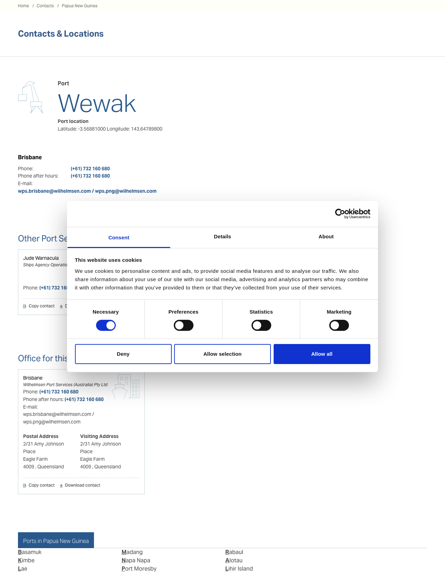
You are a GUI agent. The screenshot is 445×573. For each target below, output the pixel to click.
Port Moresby (139, 568)
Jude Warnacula (41, 258)
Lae (22, 568)
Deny (123, 354)
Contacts (45, 5)
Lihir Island (239, 568)
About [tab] (326, 236)
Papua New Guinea (79, 5)
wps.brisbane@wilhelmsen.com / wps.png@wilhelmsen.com (87, 191)
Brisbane (32, 378)
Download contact (82, 486)
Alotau (234, 560)
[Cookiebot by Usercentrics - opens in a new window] (340, 214)
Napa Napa (136, 560)
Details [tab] (222, 236)
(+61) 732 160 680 (90, 168)
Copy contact (42, 306)
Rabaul (234, 552)
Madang (132, 552)
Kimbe (26, 560)
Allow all (322, 354)
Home (23, 5)
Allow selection (222, 354)
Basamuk (29, 552)
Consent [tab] (119, 237)
